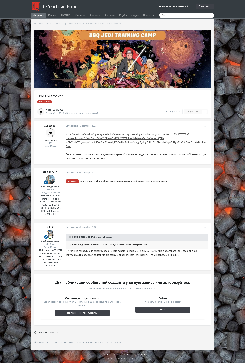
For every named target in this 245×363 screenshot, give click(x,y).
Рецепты (94, 15)
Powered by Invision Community (123, 358)
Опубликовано (80, 126)
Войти (162, 309)
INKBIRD (65, 15)
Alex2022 (58, 110)
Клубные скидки (128, 15)
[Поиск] (176, 15)
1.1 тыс (50, 189)
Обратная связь (120, 354)
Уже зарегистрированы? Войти (176, 6)
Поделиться (173, 111)
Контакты (104, 354)
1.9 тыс (50, 244)
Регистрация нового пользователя (82, 313)
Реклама (109, 15)
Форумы (38, 15)
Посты (52, 15)
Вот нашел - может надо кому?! (82, 113)
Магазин (80, 15)
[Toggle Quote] (70, 237)
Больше (148, 15)
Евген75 (50, 227)
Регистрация (205, 6)
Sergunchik (50, 172)
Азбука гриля (138, 354)
